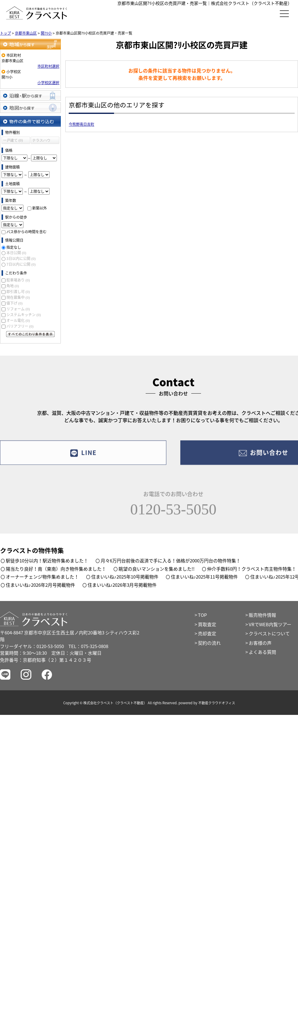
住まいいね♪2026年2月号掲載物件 (40, 585)
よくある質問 (262, 652)
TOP (202, 615)
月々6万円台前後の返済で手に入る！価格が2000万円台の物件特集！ (171, 560)
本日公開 (16, 252)
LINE (83, 457)
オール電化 (18, 320)
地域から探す (30, 44)
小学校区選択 (48, 82)
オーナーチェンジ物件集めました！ (42, 576)
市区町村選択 (48, 66)
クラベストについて (269, 633)
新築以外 (39, 208)
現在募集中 (18, 297)
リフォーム (18, 309)
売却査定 (207, 633)
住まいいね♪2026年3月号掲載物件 (122, 585)
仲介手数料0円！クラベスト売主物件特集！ (251, 568)
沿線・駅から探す (30, 95)
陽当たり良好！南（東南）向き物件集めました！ (56, 568)
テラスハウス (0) (41, 141)
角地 (12, 286)
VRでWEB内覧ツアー (270, 624)
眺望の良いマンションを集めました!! (157, 568)
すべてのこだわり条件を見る (30, 334)
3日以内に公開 (21, 258)
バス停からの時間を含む (26, 231)
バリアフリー (19, 326)
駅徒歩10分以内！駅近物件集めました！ (47, 560)
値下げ (14, 303)
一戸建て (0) (13, 140)
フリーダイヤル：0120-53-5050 (32, 646)
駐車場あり (18, 280)
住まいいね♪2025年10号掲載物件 (124, 576)
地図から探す (30, 107)
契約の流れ (209, 643)
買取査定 (207, 624)
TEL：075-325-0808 (88, 646)
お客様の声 (260, 643)
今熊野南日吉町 (81, 124)
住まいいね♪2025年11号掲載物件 (204, 576)
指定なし (13, 247)
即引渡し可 (18, 291)
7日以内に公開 (21, 264)
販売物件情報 (262, 615)
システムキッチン (23, 314)
